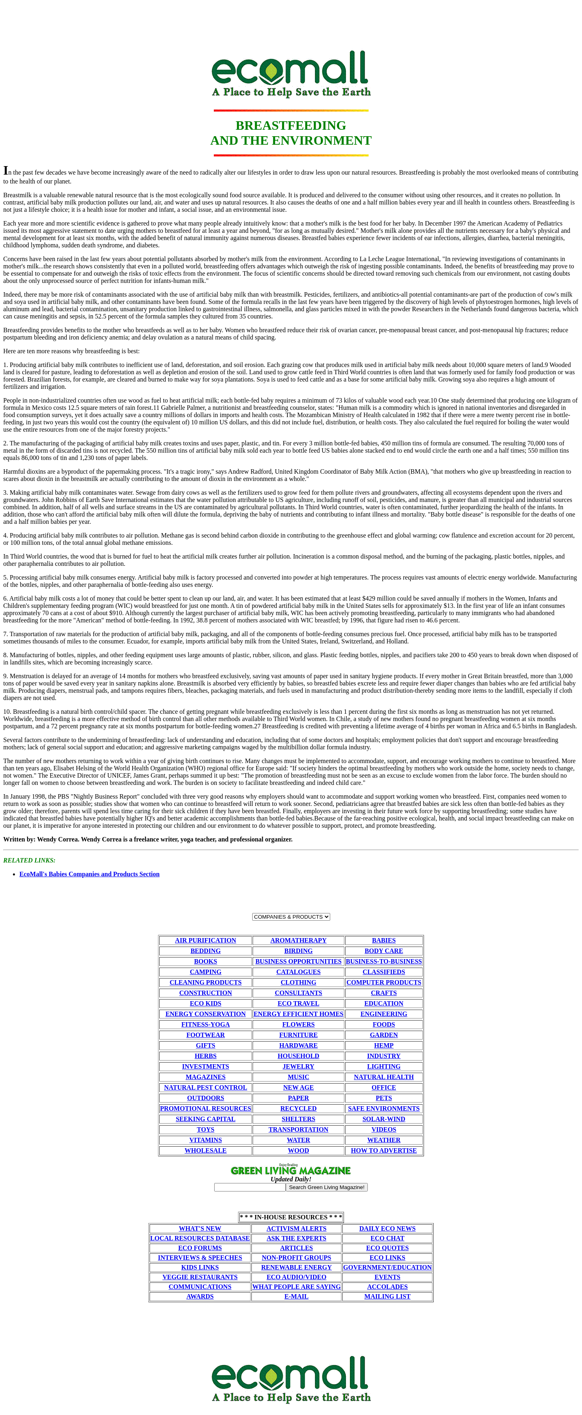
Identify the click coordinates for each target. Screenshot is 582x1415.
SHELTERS (298, 1119)
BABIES (384, 940)
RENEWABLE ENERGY (296, 1267)
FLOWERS (299, 1024)
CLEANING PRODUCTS (206, 982)
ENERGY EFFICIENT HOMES (298, 1013)
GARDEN (384, 1034)
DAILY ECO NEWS (387, 1228)
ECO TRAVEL (298, 1003)
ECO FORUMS (200, 1247)
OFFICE (384, 1087)
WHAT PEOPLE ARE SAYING (296, 1286)
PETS (384, 1097)
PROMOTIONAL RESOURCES (205, 1108)
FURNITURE (298, 1034)
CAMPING (205, 971)
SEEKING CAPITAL (206, 1119)
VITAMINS (205, 1140)
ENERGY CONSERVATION (205, 1013)
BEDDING (205, 950)
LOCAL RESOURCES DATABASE (200, 1238)
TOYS (205, 1129)
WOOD (298, 1150)
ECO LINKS (387, 1257)
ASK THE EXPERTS (297, 1238)
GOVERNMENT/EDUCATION (387, 1267)
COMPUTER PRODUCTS (383, 982)
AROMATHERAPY (298, 940)
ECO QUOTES (387, 1247)
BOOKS (205, 961)
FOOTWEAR (205, 1034)
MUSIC (298, 1076)
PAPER (298, 1097)
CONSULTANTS (298, 992)
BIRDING (298, 950)
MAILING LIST (388, 1296)
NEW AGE (298, 1087)
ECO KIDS (205, 1003)
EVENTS (388, 1277)
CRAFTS (384, 992)
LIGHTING (384, 1066)
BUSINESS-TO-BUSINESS (384, 961)
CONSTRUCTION (205, 992)
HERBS (206, 1055)
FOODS (384, 1024)
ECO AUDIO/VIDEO (297, 1277)
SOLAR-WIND (384, 1119)
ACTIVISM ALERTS (296, 1228)
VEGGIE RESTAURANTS (200, 1277)
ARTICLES (296, 1247)
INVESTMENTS (205, 1066)
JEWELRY (298, 1066)
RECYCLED (298, 1108)
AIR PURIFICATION (205, 940)
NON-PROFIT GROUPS (296, 1257)
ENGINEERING (384, 1013)
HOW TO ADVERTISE (384, 1150)
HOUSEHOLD (298, 1055)
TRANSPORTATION (298, 1129)
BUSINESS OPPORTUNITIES (298, 961)
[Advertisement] (291, 21)
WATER (298, 1140)
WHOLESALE (206, 1150)
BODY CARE (384, 950)
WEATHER (384, 1140)
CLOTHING (298, 982)
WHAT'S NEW (200, 1228)
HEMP (384, 1045)
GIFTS (205, 1045)
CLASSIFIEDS (384, 971)
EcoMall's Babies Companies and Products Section (89, 874)
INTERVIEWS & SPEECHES (200, 1257)
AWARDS (200, 1296)
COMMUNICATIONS (200, 1286)
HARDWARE (298, 1045)
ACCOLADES (387, 1286)
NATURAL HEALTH (384, 1076)
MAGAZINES (206, 1076)
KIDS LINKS (200, 1267)
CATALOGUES (298, 971)
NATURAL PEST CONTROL (205, 1087)
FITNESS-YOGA (205, 1024)
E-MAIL (297, 1296)
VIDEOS (383, 1129)
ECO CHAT (388, 1238)
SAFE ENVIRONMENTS (384, 1108)
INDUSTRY (384, 1055)
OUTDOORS (205, 1097)
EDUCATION (384, 1003)
